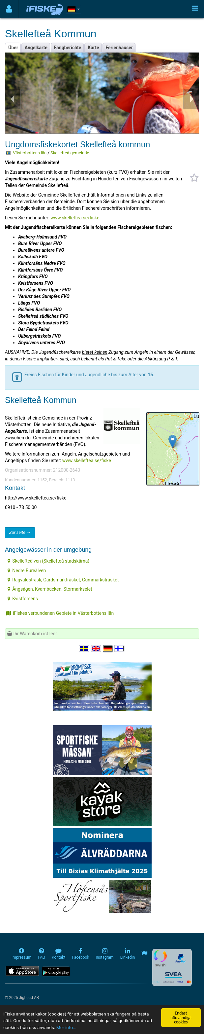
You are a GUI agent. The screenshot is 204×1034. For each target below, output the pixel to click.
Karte (93, 47)
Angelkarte (36, 47)
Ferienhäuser (119, 47)
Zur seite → (20, 532)
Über (13, 47)
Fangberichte (67, 47)
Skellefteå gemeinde (69, 152)
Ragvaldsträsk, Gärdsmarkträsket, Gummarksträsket (63, 579)
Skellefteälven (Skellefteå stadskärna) (48, 561)
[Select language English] (96, 648)
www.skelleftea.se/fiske (74, 217)
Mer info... (66, 1027)
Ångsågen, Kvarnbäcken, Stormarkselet (50, 589)
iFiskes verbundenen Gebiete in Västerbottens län (60, 613)
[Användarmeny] (9, 9)
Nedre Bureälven (27, 570)
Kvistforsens (23, 598)
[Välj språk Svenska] (84, 648)
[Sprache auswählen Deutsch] (108, 648)
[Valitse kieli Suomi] (120, 648)
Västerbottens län (29, 152)
